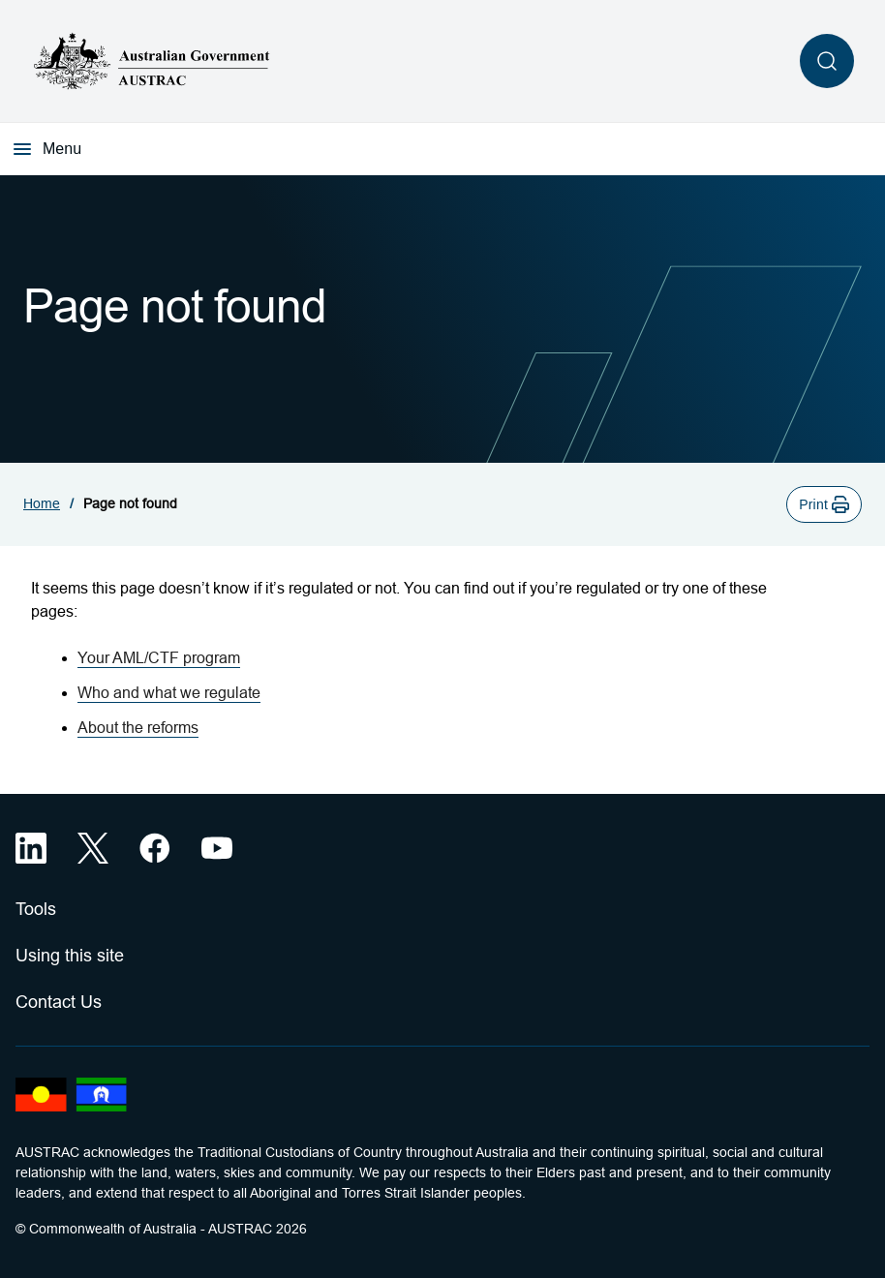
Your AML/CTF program (158, 658)
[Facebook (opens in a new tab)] (154, 848)
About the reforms (137, 727)
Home (41, 503)
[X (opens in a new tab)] (92, 848)
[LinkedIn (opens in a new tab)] (30, 848)
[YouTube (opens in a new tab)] (216, 848)
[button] (824, 504)
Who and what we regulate (168, 693)
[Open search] (827, 61)
